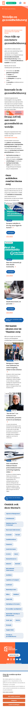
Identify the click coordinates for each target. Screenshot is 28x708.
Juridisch (8, 575)
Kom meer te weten (8, 692)
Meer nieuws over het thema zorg (13, 498)
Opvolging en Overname (13, 604)
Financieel (9, 544)
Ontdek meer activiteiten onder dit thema (14, 320)
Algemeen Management (13, 513)
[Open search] (20, 3)
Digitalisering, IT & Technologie (11, 524)
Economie (9, 534)
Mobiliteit (16, 594)
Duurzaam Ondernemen (13, 530)
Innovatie (17, 563)
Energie (17, 534)
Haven (16, 554)
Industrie (8, 563)
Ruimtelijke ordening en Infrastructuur (13, 614)
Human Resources (11, 559)
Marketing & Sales (11, 589)
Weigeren (14, 700)
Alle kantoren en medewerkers (14, 663)
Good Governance (11, 549)
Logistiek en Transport (12, 580)
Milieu (8, 594)
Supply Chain (10, 630)
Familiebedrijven (11, 539)
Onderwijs (9, 599)
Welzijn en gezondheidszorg (11, 635)
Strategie (8, 625)
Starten (18, 620)
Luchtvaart (9, 584)
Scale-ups (9, 620)
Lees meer (9, 236)
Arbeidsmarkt (10, 518)
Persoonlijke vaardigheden (13, 609)
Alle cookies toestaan (14, 696)
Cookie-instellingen (14, 704)
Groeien (8, 554)
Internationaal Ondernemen (10, 569)
